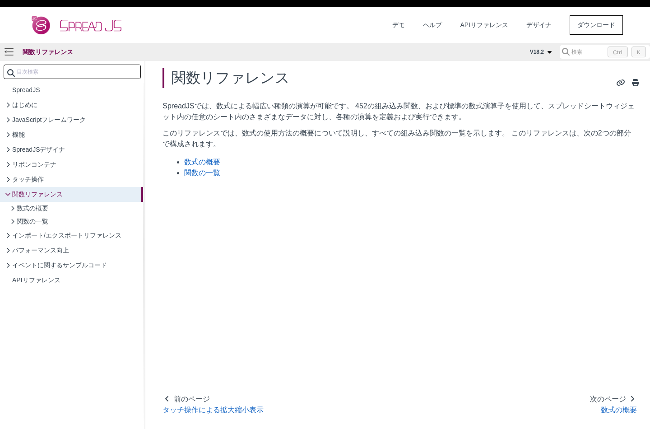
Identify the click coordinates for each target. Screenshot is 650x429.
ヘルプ (432, 24)
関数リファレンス (48, 52)
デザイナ (539, 24)
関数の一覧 (202, 173)
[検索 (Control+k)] (605, 52)
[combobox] (72, 72)
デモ (398, 24)
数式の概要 (202, 162)
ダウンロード (596, 24)
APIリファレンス (484, 24)
